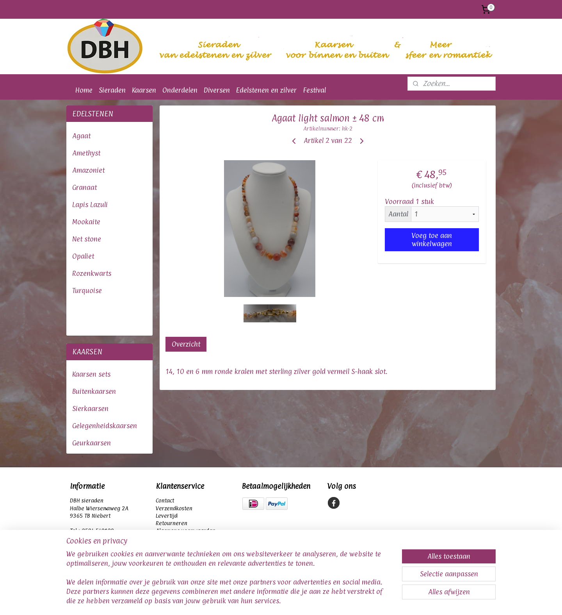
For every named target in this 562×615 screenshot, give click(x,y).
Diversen (217, 90)
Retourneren (171, 523)
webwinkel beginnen (288, 600)
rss (257, 600)
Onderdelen (179, 90)
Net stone (86, 239)
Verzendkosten (174, 508)
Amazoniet (88, 170)
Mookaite (86, 222)
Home (83, 90)
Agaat (81, 136)
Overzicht (186, 344)
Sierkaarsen (90, 408)
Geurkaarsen (91, 443)
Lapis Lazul (89, 204)
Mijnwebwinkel (363, 600)
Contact (166, 500)
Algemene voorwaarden (185, 530)
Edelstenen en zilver (266, 90)
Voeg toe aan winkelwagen (432, 239)
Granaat (84, 187)
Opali (80, 256)
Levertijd (167, 515)
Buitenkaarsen (94, 391)
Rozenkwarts (91, 273)
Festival (314, 90)
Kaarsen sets (91, 374)
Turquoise (87, 290)
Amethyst (86, 153)
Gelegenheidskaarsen (104, 426)
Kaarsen (144, 90)
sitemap (240, 600)
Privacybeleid (172, 538)
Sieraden (112, 90)
